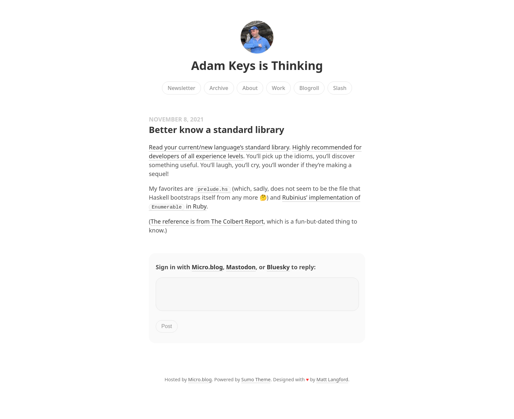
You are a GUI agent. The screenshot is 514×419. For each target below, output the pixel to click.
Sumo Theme (255, 383)
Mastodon (241, 267)
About (250, 88)
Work (278, 88)
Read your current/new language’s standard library (219, 147)
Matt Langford (332, 383)
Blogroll (309, 88)
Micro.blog (207, 267)
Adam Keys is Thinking (257, 65)
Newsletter (181, 88)
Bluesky (278, 267)
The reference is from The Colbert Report (207, 221)
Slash (339, 88)
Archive (218, 88)
